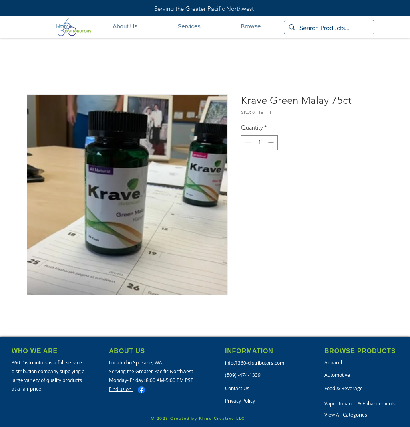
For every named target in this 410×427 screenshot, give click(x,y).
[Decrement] (247, 143)
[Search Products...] (328, 28)
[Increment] (272, 143)
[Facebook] (141, 390)
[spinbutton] (259, 143)
